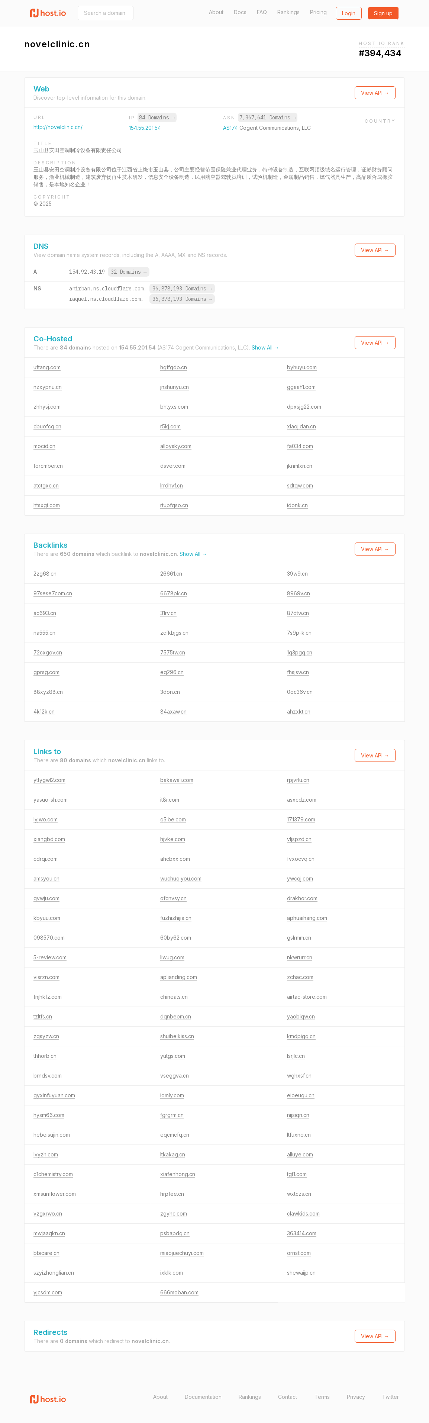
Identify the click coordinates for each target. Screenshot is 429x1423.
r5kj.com (170, 426)
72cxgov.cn (47, 652)
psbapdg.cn (175, 1233)
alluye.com (300, 1154)
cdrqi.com (45, 859)
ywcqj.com (300, 878)
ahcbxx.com (175, 859)
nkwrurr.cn (299, 957)
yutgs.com (172, 1056)
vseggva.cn (174, 1075)
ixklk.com (171, 1272)
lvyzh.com (45, 1154)
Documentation (203, 1397)
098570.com (49, 937)
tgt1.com (297, 1174)
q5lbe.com (173, 819)
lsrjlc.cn (296, 1056)
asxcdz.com (301, 799)
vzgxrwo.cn (47, 1213)
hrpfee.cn (172, 1194)
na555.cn (44, 633)
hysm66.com (48, 1115)
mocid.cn (44, 446)
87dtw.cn (298, 613)
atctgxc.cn (46, 485)
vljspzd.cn (299, 839)
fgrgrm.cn (172, 1115)
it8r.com (169, 799)
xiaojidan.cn (301, 426)
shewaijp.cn (301, 1272)
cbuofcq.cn (47, 426)
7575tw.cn (172, 652)
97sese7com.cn (52, 593)
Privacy (356, 1397)
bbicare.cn (46, 1253)
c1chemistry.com (53, 1174)
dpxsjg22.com (304, 406)
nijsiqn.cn (298, 1115)
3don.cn (170, 692)
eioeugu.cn (301, 1095)
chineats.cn (174, 997)
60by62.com (175, 937)
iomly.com (172, 1095)
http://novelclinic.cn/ (58, 127)
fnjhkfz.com (47, 997)
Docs (240, 12)
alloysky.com (175, 446)
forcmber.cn (48, 466)
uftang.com (47, 367)
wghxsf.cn (299, 1075)
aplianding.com (178, 977)
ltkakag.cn (172, 1154)
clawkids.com (303, 1213)
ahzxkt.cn (298, 711)
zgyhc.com (173, 1213)
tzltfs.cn (42, 1016)
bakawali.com (176, 780)
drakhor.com (302, 898)
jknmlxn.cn (299, 466)
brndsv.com (47, 1075)
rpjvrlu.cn (298, 780)
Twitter (390, 1397)
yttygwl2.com (49, 780)
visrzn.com (46, 977)
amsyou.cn (46, 878)
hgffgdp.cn (173, 367)
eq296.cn (172, 672)
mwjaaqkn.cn (49, 1233)
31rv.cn (168, 613)
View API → (375, 93)
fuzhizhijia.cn (175, 918)
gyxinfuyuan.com (54, 1095)
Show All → (265, 347)
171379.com (301, 819)
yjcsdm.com (47, 1292)
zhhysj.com (47, 406)
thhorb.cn (45, 1056)
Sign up (383, 13)
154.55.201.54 (145, 128)
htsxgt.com (46, 505)
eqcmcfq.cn (174, 1134)
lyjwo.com (45, 819)
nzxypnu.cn (47, 387)
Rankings (288, 12)
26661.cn (171, 573)
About (216, 12)
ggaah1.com (301, 387)
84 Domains (157, 117)
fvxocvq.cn (301, 859)
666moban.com (179, 1292)
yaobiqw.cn (301, 1016)
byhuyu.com (302, 367)
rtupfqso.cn (174, 505)
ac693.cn (44, 613)
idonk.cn (297, 505)
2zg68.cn (45, 573)
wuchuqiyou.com (180, 878)
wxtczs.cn (299, 1194)
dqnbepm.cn (175, 1016)
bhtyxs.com (174, 406)
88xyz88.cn (48, 692)
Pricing (318, 12)
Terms (322, 1397)
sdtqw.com (300, 485)
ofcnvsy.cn (173, 898)
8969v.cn (298, 593)
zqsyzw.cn (46, 1036)
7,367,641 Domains (267, 117)
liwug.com (172, 957)
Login (348, 13)
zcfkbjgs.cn (174, 633)
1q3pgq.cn (299, 652)
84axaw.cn (173, 711)
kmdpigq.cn (301, 1036)
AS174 (231, 128)
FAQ (262, 12)
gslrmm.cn (299, 937)
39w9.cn (297, 573)
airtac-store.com (307, 997)
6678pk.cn (173, 593)
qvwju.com (46, 898)
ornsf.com (299, 1253)
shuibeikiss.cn (177, 1036)
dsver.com (173, 466)
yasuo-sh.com (50, 799)
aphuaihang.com (307, 918)
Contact (287, 1397)
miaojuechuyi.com (182, 1253)
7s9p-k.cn (299, 633)
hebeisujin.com (51, 1134)
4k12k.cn (44, 711)
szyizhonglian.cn (53, 1272)
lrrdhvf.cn (171, 485)
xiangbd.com (49, 839)
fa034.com (300, 446)
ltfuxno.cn (299, 1134)
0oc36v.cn (300, 692)
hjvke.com (172, 839)
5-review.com (50, 957)
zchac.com (300, 977)
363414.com (301, 1233)
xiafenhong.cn (177, 1174)
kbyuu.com (46, 918)
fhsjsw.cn (298, 672)
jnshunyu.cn (174, 387)
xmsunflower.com (54, 1194)
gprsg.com (46, 672)
